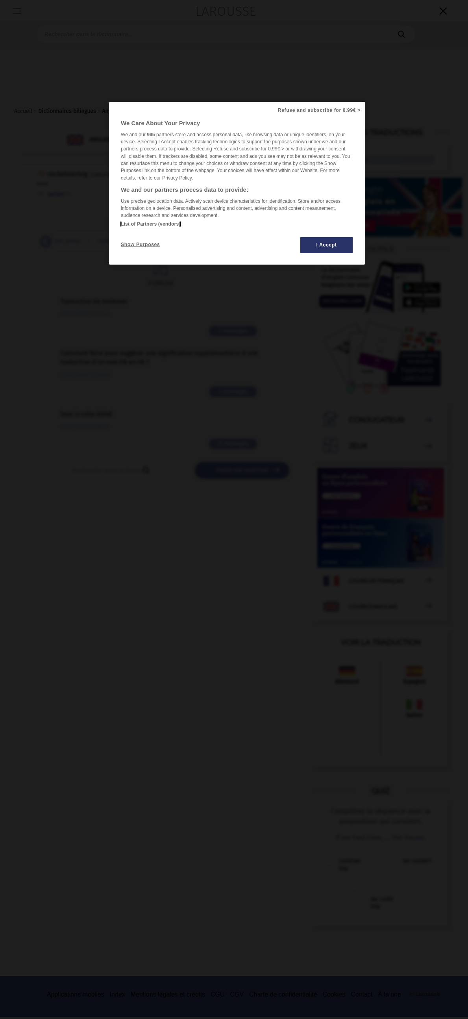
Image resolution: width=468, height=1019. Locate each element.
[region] (237, 183)
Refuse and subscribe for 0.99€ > (319, 110)
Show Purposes (140, 244)
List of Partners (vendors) (150, 224)
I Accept (326, 245)
